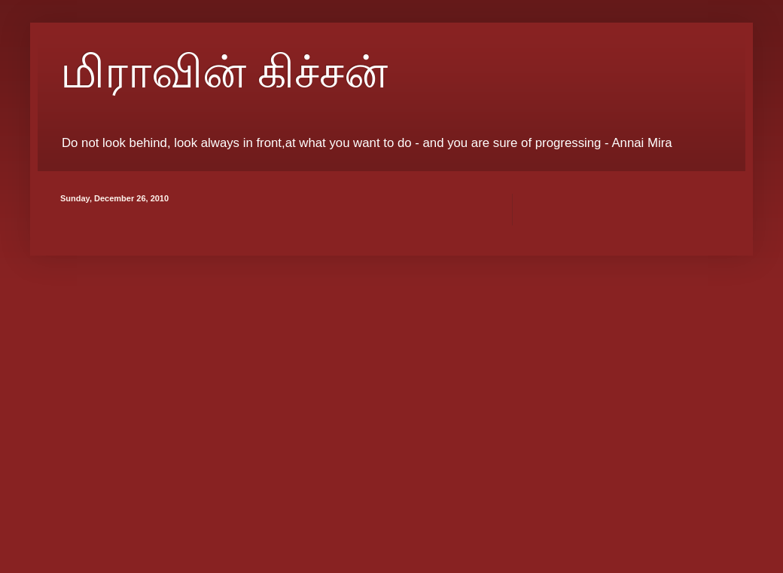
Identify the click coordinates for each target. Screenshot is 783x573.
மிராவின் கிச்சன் (224, 72)
